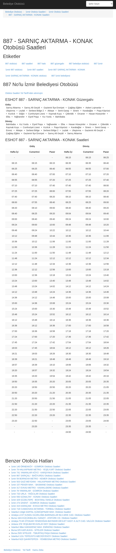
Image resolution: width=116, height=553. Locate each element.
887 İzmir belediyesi (60, 76)
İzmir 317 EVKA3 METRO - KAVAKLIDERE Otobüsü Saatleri (39, 488)
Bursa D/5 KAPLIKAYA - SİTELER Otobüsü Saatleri (35, 530)
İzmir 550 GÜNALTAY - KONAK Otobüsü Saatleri (34, 497)
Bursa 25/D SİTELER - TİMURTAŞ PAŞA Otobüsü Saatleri (38, 533)
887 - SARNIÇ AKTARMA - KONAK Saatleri (29, 15)
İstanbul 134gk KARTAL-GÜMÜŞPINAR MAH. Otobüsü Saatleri (41, 512)
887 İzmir (98, 63)
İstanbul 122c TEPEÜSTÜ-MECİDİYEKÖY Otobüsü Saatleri (39, 536)
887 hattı (41, 63)
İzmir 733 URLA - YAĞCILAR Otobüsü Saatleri (33, 494)
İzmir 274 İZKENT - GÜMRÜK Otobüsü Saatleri (33, 503)
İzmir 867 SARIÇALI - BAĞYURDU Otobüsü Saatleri (35, 475)
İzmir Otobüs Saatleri (36, 12)
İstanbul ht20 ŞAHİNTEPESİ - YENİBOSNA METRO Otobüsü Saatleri (44, 539)
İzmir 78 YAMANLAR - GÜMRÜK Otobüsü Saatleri (34, 491)
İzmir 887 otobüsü (14, 69)
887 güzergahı (57, 63)
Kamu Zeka (37, 550)
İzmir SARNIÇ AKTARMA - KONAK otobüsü (26, 76)
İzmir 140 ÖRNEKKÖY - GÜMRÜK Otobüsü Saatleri (35, 466)
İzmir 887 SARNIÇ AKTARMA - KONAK (66, 69)
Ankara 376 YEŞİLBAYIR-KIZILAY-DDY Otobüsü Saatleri (38, 524)
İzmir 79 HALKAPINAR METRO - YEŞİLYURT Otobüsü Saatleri (41, 469)
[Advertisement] (58, 4)
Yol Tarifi (26, 550)
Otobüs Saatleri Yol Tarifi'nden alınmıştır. (24, 93)
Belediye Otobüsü (13, 3)
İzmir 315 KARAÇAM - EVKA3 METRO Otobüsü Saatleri (37, 506)
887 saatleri (27, 63)
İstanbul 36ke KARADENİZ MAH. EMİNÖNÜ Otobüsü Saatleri (40, 527)
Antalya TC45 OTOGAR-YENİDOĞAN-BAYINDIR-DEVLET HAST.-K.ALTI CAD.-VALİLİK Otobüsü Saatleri (61, 521)
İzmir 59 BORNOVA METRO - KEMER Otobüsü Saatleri (37, 478)
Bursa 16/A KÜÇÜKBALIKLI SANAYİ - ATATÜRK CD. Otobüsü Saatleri (44, 518)
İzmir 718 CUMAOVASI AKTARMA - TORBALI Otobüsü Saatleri (41, 509)
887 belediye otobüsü (79, 63)
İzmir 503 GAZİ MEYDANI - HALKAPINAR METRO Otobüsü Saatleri (43, 481)
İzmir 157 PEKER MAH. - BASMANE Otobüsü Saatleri (36, 484)
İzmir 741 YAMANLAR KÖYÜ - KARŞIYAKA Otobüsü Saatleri (40, 472)
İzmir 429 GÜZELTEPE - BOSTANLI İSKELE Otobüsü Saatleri (40, 500)
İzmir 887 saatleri (35, 69)
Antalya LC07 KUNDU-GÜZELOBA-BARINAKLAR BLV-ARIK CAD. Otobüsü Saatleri (50, 515)
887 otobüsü (11, 63)
